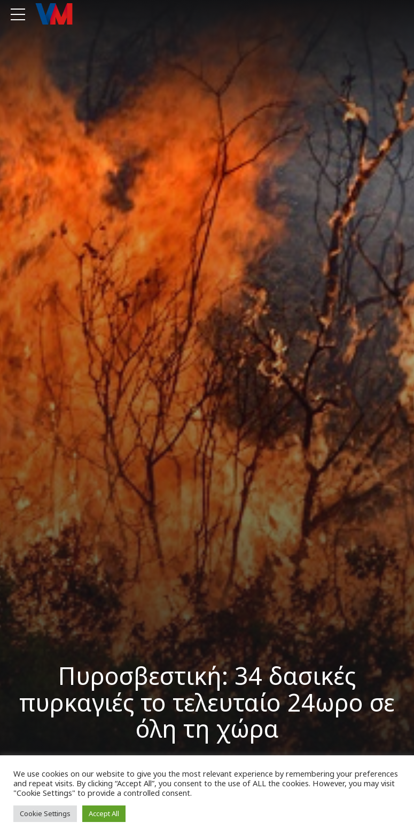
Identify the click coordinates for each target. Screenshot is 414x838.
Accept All (104, 813)
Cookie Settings (45, 813)
